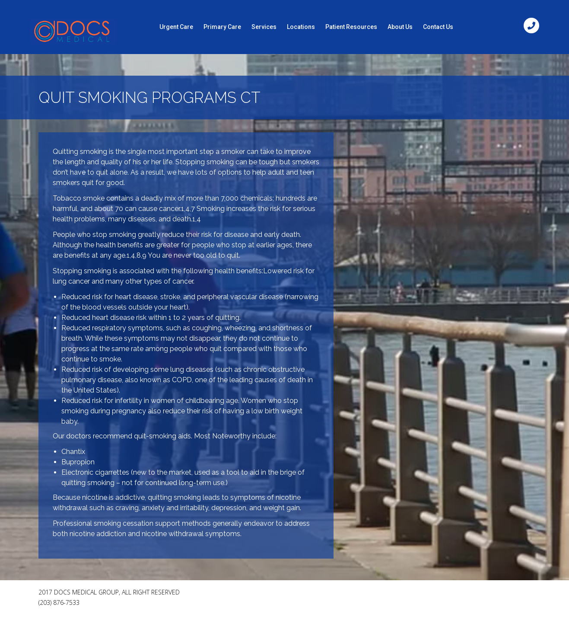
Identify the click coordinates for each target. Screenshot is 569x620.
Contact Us (438, 26)
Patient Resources (351, 26)
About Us (400, 26)
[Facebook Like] (466, 595)
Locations (301, 26)
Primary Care (222, 26)
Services (264, 26)
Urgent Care (176, 26)
